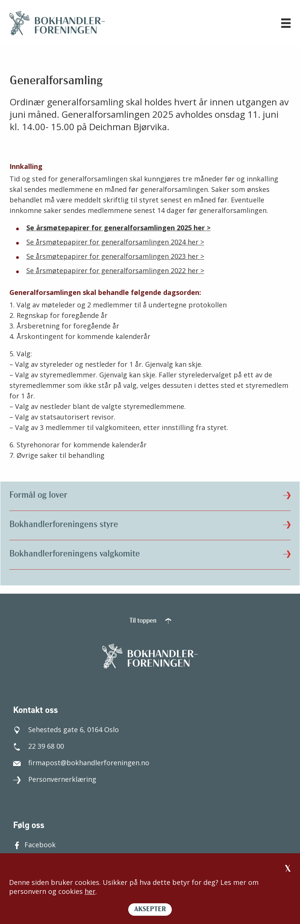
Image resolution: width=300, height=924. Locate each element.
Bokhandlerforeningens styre (150, 524)
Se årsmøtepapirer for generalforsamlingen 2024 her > (115, 241)
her (90, 891)
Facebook (34, 844)
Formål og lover (150, 495)
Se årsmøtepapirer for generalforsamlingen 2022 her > (115, 270)
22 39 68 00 (38, 746)
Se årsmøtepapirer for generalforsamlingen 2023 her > (115, 256)
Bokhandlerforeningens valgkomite (150, 554)
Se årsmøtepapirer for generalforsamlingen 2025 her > (118, 227)
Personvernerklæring (54, 779)
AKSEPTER (150, 909)
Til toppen (150, 621)
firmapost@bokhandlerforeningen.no (81, 762)
